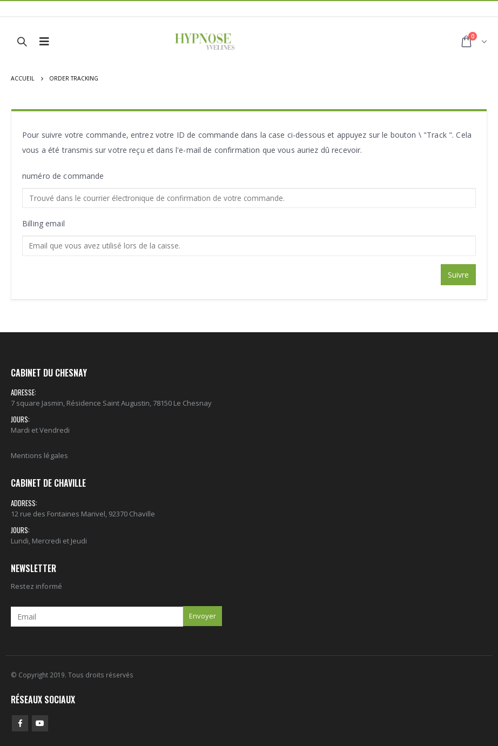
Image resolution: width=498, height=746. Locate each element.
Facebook (20, 723)
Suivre (458, 275)
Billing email (43, 223)
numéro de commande (63, 176)
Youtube (40, 723)
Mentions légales (39, 455)
